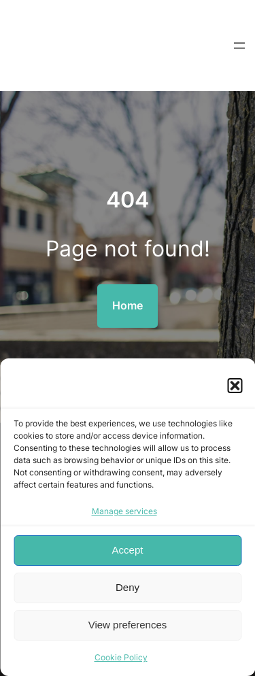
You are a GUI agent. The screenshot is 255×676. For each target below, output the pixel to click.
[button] (234, 385)
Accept (127, 550)
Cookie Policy (121, 657)
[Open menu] (239, 45)
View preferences (127, 624)
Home (127, 305)
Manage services (124, 511)
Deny (127, 587)
